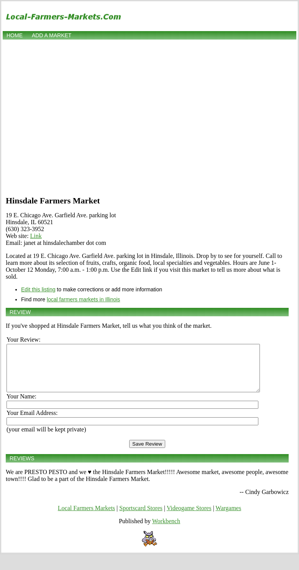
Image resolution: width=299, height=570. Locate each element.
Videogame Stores (189, 517)
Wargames (228, 517)
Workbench (166, 530)
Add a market (51, 35)
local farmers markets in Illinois (83, 299)
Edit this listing (38, 289)
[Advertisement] (72, 117)
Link (36, 236)
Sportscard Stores (140, 517)
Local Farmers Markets (86, 517)
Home (15, 35)
